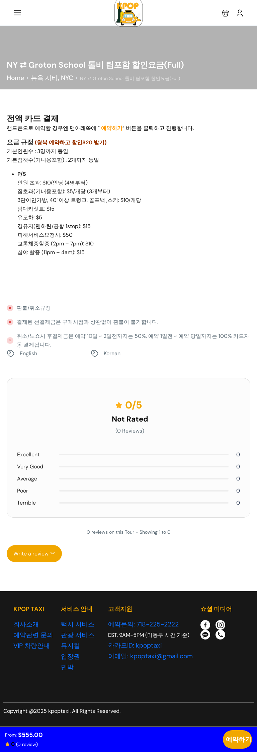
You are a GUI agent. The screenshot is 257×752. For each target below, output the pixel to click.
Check (237, 739)
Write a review (34, 553)
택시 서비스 (77, 624)
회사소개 (26, 624)
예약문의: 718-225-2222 (143, 624)
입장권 (70, 656)
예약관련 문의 (33, 635)
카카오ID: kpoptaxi (135, 645)
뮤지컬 (70, 646)
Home (15, 77)
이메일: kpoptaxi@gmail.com (150, 656)
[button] (225, 13)
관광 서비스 (77, 635)
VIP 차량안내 (31, 646)
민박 (67, 667)
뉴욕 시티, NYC (52, 77)
